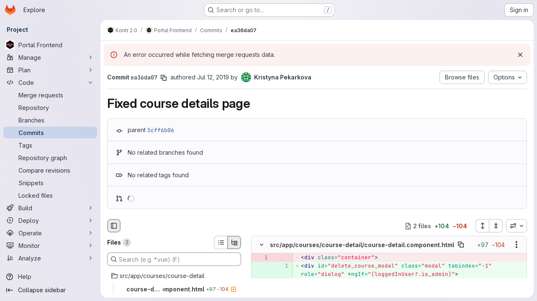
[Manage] (50, 57)
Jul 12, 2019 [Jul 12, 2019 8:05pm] (213, 77)
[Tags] (50, 145)
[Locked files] (50, 195)
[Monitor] (50, 245)
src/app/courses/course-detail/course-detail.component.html (362, 244)
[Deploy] (50, 220)
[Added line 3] (281, 291)
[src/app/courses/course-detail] (174, 276)
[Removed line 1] (261, 258)
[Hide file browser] (114, 225)
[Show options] (516, 245)
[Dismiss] (520, 55)
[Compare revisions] (50, 170)
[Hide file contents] (262, 245)
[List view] (220, 242)
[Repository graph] (50, 157)
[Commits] (50, 132)
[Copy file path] (461, 245)
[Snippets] (50, 183)
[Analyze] (50, 258)
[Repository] (50, 107)
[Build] (50, 208)
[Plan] (50, 70)
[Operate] (50, 233)
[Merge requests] (50, 95)
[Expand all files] (482, 225)
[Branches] (50, 120)
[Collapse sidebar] (50, 290)
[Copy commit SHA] (164, 78)
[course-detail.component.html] (174, 289)
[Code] (50, 82)
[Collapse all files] (496, 225)
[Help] (50, 277)
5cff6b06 (160, 130)
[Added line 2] (281, 283)
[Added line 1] (281, 266)
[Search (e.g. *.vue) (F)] (174, 259)
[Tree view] (234, 242)
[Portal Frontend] (50, 45)
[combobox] (516, 225)
